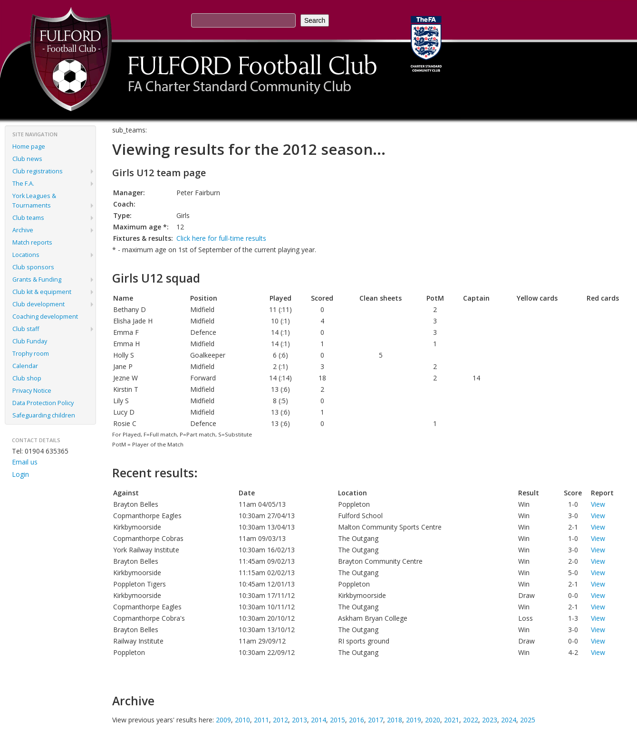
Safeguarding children (43, 415)
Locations (25, 255)
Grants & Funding (36, 279)
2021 (451, 719)
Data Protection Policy (43, 403)
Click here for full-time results (221, 238)
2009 (223, 719)
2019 (413, 719)
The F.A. (23, 184)
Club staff (25, 329)
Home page (28, 146)
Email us (25, 461)
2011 (261, 719)
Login (20, 474)
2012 (280, 719)
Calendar (25, 366)
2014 (318, 719)
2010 (242, 719)
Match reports (32, 242)
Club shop (26, 378)
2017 (375, 719)
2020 (432, 719)
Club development (38, 304)
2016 (356, 719)
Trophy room (30, 354)
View (598, 504)
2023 (489, 719)
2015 (337, 719)
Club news (27, 159)
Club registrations (37, 171)
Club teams (28, 218)
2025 (527, 719)
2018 (394, 719)
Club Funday (29, 341)
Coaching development (45, 317)
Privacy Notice (31, 391)
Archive (22, 230)
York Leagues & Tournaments (34, 200)
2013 (299, 719)
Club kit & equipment (41, 292)
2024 (508, 719)
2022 (470, 719)
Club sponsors (33, 267)
